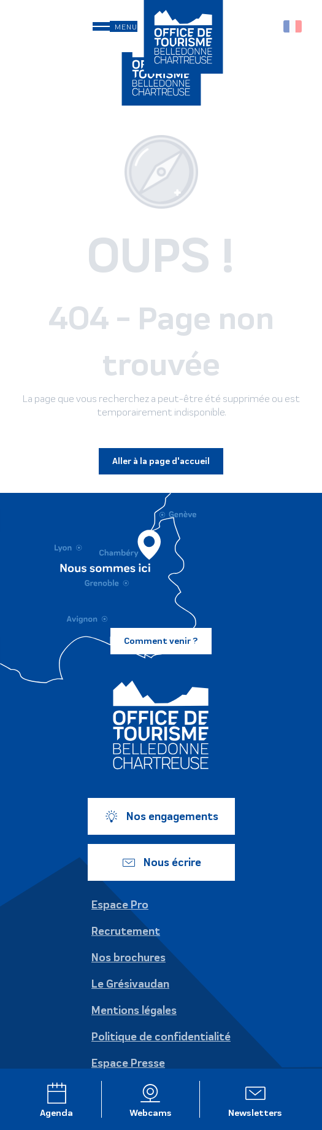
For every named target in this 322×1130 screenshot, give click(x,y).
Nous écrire (161, 862)
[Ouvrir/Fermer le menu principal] (115, 26)
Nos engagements (161, 816)
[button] (266, 26)
